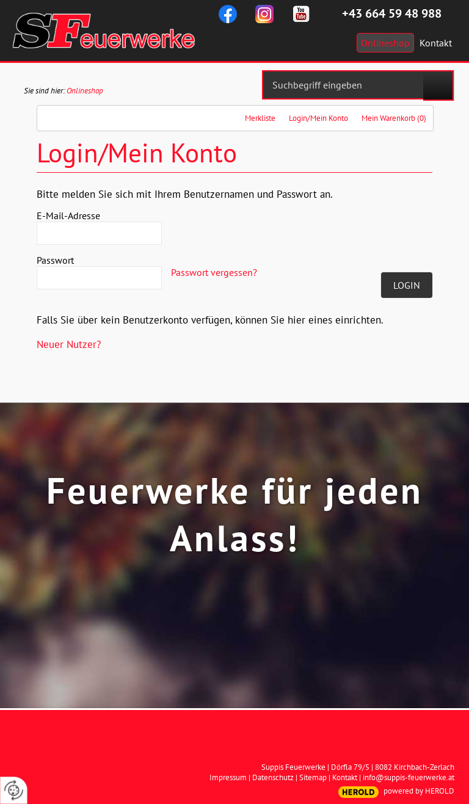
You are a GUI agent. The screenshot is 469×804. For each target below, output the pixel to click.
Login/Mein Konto (318, 118)
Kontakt (344, 777)
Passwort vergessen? (214, 272)
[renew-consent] (13, 790)
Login (406, 285)
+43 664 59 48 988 (392, 13)
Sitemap (313, 777)
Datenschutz (273, 777)
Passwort (55, 260)
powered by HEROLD (419, 791)
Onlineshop (85, 90)
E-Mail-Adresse (68, 215)
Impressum (228, 777)
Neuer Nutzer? (69, 344)
